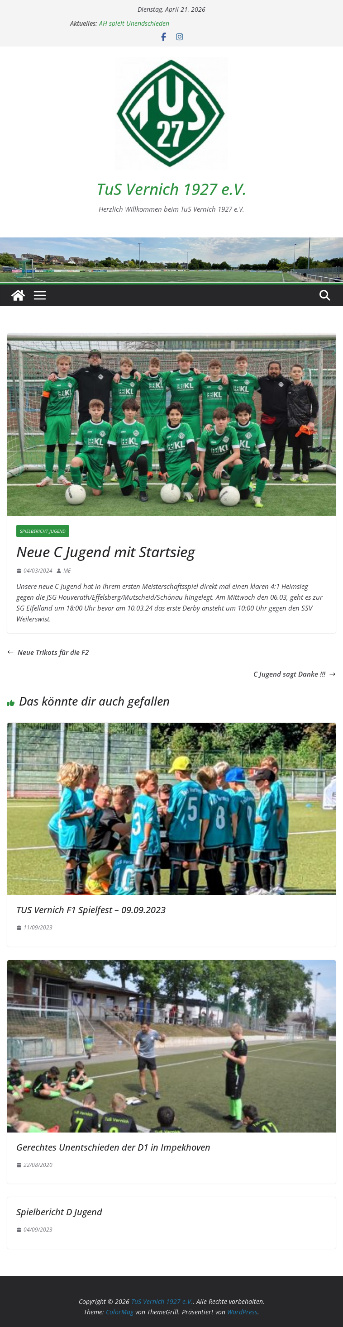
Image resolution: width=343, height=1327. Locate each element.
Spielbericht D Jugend (59, 1212)
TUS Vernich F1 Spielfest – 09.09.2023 (91, 910)
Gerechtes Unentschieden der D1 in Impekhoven (113, 1147)
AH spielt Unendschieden (134, 23)
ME (67, 570)
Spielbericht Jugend (43, 531)
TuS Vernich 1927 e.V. (171, 188)
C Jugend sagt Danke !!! (294, 673)
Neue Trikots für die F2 (48, 652)
